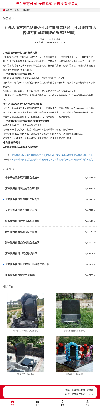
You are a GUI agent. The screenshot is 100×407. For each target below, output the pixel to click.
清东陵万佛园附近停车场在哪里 (22, 221)
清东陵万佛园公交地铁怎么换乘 (22, 242)
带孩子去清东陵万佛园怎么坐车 (22, 177)
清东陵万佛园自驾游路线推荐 (21, 253)
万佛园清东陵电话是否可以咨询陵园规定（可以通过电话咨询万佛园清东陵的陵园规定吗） (54, 159)
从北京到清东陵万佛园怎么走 (21, 210)
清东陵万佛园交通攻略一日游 (21, 232)
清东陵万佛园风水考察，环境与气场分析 (27, 264)
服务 (38, 403)
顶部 (87, 403)
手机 (62, 403)
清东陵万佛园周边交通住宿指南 (22, 188)
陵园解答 (27, 10)
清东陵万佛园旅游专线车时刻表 (22, 199)
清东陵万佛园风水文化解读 (20, 275)
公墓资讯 (16, 10)
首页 (8, 10)
